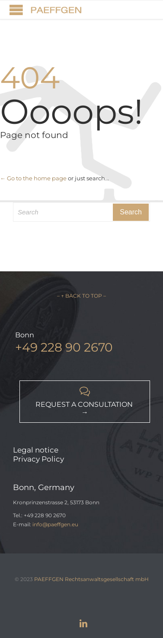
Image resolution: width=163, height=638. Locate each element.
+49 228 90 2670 (64, 347)
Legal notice (35, 450)
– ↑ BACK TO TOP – (81, 295)
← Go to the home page (33, 178)
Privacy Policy (38, 459)
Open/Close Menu (16, 9)
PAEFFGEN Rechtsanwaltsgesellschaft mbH (91, 579)
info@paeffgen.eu (55, 524)
